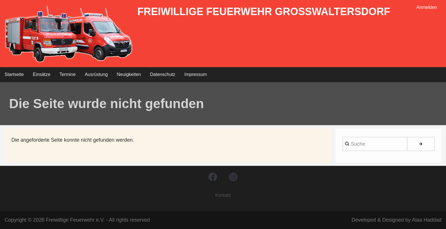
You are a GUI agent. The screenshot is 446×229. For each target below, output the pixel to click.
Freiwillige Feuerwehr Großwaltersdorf (263, 11)
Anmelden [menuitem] (426, 7)
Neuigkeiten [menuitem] (129, 74)
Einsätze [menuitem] (41, 74)
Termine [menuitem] (67, 74)
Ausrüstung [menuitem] (96, 74)
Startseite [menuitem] (14, 74)
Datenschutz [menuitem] (162, 74)
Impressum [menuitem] (195, 74)
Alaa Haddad (426, 220)
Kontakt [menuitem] (223, 195)
